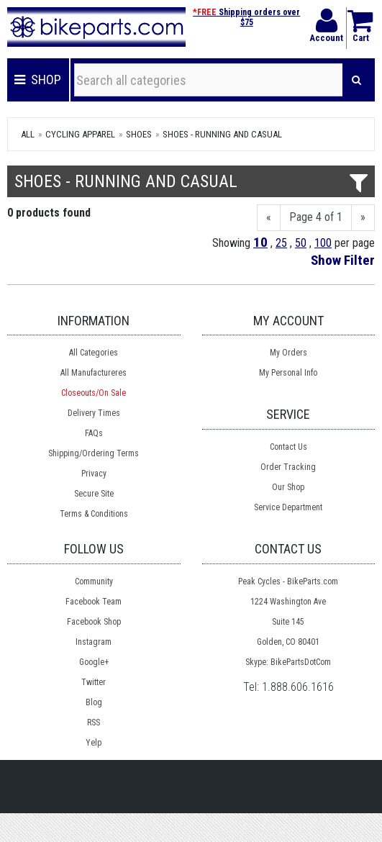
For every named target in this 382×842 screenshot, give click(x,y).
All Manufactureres (93, 373)
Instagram (94, 642)
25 (281, 243)
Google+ (94, 662)
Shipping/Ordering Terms (93, 453)
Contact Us (288, 447)
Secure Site (94, 494)
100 (323, 243)
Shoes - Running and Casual (222, 134)
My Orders (288, 353)
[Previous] (269, 217)
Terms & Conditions (94, 514)
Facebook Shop (94, 622)
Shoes (139, 134)
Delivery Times (94, 413)
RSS (93, 722)
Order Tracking (288, 467)
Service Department (288, 507)
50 (300, 243)
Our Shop (288, 487)
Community (94, 581)
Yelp (93, 743)
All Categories (93, 353)
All (28, 134)
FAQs (94, 433)
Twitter (93, 682)
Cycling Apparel (80, 134)
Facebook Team (93, 602)
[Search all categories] (208, 79)
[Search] (356, 79)
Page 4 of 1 (315, 217)
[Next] (363, 217)
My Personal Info (288, 373)
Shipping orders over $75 (246, 17)
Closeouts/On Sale (93, 393)
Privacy (93, 473)
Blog (94, 702)
